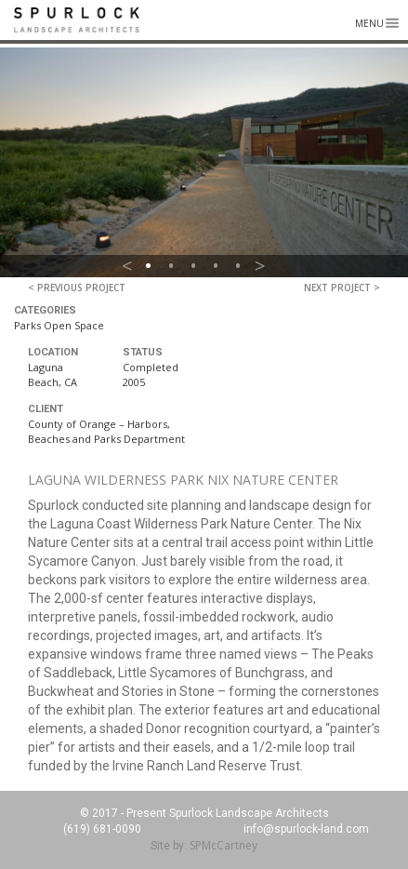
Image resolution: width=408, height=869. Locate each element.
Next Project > (342, 287)
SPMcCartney (223, 845)
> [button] (260, 266)
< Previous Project (76, 287)
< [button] (127, 266)
